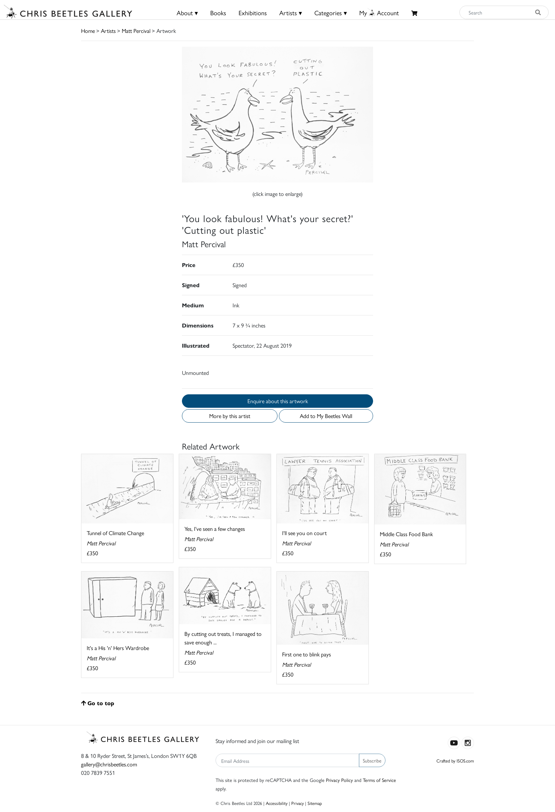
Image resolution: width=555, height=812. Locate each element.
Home (88, 31)
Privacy (297, 803)
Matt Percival (136, 31)
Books (218, 12)
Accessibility (276, 803)
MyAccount (379, 12)
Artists (108, 31)
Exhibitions (253, 12)
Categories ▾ (330, 12)
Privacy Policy (339, 779)
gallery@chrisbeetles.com (109, 764)
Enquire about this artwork (277, 401)
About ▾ (187, 12)
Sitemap (315, 803)
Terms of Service (379, 779)
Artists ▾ (290, 12)
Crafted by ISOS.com (455, 760)
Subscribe (372, 760)
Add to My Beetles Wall (326, 416)
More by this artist (229, 416)
